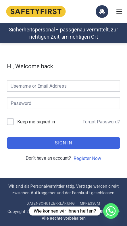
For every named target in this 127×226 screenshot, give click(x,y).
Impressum (89, 203)
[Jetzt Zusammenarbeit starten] (102, 11)
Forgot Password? (101, 122)
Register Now (87, 158)
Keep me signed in (36, 122)
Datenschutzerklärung (51, 203)
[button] (119, 11)
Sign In (63, 143)
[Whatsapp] (111, 211)
